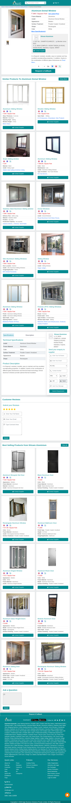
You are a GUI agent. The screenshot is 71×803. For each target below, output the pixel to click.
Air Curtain (30, 743)
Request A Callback (35, 713)
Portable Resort (35, 730)
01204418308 (9, 784)
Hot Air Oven (50, 734)
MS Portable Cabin (45, 730)
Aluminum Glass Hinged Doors (14, 618)
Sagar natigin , (42, 267)
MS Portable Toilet (25, 730)
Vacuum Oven (42, 734)
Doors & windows (10, 6)
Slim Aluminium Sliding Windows (15, 258)
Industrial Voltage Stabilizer (32, 737)
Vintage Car (28, 754)
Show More (63, 78)
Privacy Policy (30, 766)
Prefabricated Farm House (12, 730)
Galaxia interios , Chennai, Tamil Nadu (15, 223)
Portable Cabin (35, 723)
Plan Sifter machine (58, 743)
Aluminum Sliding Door (11, 666)
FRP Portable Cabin (57, 730)
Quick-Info (8, 773)
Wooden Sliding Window (47, 108)
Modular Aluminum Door (46, 618)
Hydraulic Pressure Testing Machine (18, 741)
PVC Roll (23, 743)
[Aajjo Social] (55, 719)
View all (64, 444)
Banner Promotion (53, 768)
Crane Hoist (33, 739)
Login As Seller (52, 777)
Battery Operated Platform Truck (41, 754)
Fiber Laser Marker (52, 741)
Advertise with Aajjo (53, 764)
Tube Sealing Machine (20, 725)
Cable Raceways (18, 745)
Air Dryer (61, 746)
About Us (7, 762)
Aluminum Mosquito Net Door (13, 474)
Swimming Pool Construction (13, 752)
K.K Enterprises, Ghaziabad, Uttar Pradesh (51, 117)
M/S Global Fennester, (10, 271)
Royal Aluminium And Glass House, (49, 217)
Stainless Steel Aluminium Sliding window (18, 208)
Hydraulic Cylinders (10, 736)
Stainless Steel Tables (60, 725)
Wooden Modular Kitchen (11, 748)
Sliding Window (43, 258)
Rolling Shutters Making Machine (28, 748)
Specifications (8, 335)
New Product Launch (54, 773)
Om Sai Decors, (43, 173)
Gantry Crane (25, 739)
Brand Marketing (52, 771)
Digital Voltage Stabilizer (47, 737)
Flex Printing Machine (46, 736)
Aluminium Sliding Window (21, 6)
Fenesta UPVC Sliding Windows (49, 306)
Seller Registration (53, 762)
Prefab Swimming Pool (47, 750)
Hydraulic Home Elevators (50, 726)
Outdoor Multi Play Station (47, 723)
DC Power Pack (59, 734)
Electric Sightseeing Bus (11, 754)
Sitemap (7, 764)
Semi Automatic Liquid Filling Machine (47, 746)
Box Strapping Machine (11, 726)
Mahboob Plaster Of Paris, (11, 321)
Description (30, 335)
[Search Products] (26, 2)
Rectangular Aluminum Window (14, 522)
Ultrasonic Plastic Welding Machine (33, 745)
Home (2, 6)
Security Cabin (49, 728)
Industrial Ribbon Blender (34, 725)
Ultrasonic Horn (9, 745)
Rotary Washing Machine (17, 737)
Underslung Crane (16, 739)
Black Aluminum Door (46, 474)
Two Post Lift (51, 748)
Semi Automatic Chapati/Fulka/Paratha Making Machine (25, 750)
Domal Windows (44, 208)
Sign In (56, 2)
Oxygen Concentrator (57, 754)
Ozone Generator (9, 756)
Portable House (58, 728)
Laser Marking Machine (23, 723)
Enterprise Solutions (53, 775)
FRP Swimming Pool (60, 750)
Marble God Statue (15, 743)
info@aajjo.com (9, 789)
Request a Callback (43, 70)
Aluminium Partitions (47, 725)
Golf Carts (21, 754)
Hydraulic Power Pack (22, 736)
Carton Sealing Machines (26, 726)
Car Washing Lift (42, 748)
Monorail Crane (41, 739)
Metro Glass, (7, 123)
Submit (6, 437)
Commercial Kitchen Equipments (43, 743)
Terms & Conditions (32, 764)
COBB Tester (50, 739)
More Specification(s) (38, 31)
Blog (6, 771)
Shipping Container (22, 734)
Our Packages (52, 766)
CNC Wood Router (34, 736)
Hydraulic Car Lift (14, 728)
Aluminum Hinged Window (12, 570)
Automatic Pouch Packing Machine (26, 746)
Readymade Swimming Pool (42, 752)
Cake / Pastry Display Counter (37, 741)
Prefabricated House (10, 734)
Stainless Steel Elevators (37, 728)
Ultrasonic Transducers (50, 745)
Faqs (6, 777)
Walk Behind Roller (60, 723)
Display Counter (38, 726)
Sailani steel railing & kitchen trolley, (14, 169)
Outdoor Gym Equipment (57, 752)
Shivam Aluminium (47, 36)
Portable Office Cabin (28, 732)
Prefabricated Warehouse (55, 732)
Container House (32, 734)
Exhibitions (8, 775)
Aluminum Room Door (46, 570)
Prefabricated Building (41, 732)
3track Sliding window (11, 158)
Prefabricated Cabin (16, 732)
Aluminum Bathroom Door (47, 522)
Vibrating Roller (9, 725)
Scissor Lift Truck (25, 728)
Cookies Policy (30, 762)
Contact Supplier (39, 50)
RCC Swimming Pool (27, 752)
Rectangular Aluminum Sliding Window (52, 666)
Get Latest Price (53, 13)
